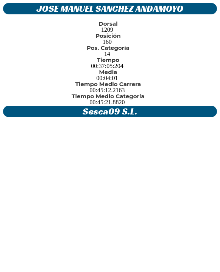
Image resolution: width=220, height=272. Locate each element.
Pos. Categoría (108, 47)
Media (108, 72)
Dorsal (107, 23)
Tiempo (108, 59)
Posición (108, 35)
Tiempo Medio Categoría (108, 96)
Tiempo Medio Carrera (108, 84)
